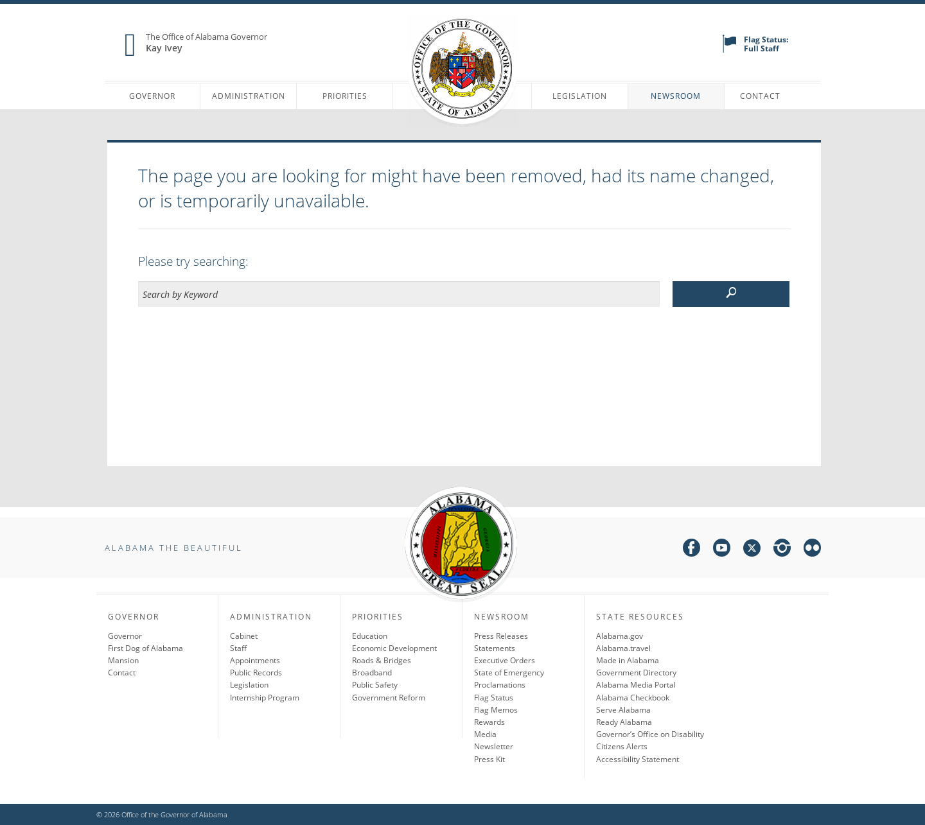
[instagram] (782, 550)
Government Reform (388, 697)
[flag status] (729, 49)
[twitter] (752, 550)
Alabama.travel (623, 648)
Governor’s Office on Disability (650, 734)
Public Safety (375, 684)
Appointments (255, 660)
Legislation (579, 96)
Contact (760, 96)
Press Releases (501, 635)
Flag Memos (496, 709)
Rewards (489, 721)
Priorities (344, 96)
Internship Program (264, 697)
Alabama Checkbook (632, 697)
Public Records (256, 672)
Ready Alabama (624, 721)
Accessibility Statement (637, 759)
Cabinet (244, 635)
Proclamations (499, 684)
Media (485, 734)
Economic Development (394, 648)
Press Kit (489, 759)
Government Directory (636, 672)
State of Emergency (509, 672)
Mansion (123, 660)
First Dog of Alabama (145, 648)
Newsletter (493, 746)
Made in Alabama (627, 660)
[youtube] (721, 550)
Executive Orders (504, 660)
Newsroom (676, 96)
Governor (152, 96)
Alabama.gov (619, 635)
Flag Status (493, 697)
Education (369, 635)
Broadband (372, 672)
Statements (494, 648)
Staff (238, 648)
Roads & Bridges (381, 660)
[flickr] (812, 550)
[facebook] (691, 550)
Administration (248, 96)
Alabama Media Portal (636, 684)
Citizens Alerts (622, 746)
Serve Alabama (623, 709)
